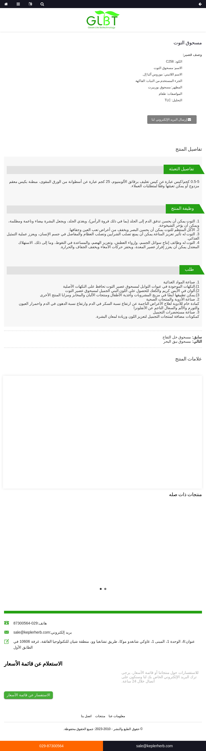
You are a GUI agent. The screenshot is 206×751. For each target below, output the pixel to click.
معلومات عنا (117, 716)
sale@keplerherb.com (31, 632)
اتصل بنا (86, 716)
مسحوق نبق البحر (177, 341)
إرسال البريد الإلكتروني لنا (169, 119)
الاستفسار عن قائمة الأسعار (28, 695)
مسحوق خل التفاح (177, 337)
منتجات (100, 716)
